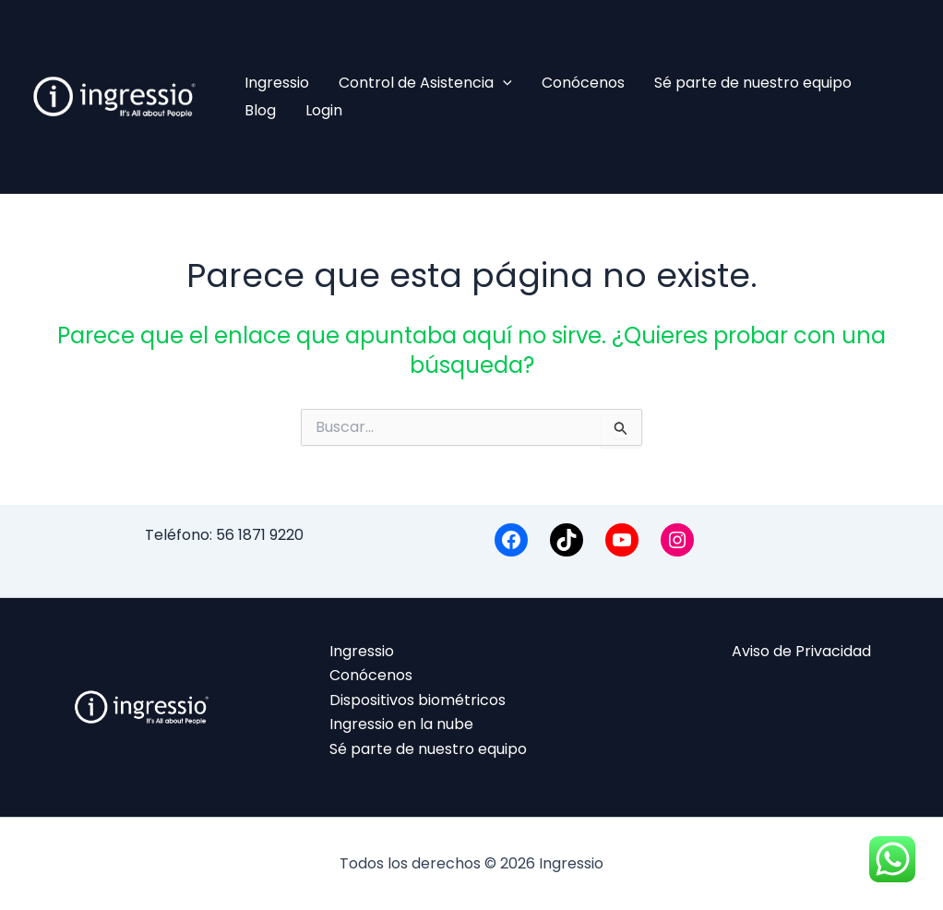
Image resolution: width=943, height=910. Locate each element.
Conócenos (583, 82)
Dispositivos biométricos (417, 700)
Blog (260, 110)
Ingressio (277, 82)
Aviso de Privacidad (801, 651)
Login (323, 110)
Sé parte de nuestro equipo (753, 82)
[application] (503, 83)
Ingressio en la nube (401, 724)
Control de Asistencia (425, 83)
